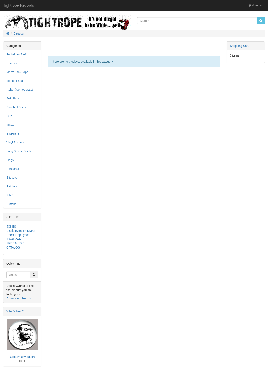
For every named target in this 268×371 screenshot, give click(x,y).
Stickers (11, 177)
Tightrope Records (18, 5)
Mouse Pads (14, 80)
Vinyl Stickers (15, 142)
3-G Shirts (13, 98)
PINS (9, 195)
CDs (9, 116)
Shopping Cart (239, 46)
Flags (10, 160)
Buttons (11, 204)
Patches (11, 186)
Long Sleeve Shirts (18, 151)
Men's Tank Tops (17, 72)
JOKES (11, 226)
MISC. (10, 124)
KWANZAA (13, 239)
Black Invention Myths (20, 230)
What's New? (15, 311)
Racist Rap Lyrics (17, 235)
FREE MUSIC (15, 243)
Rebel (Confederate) (19, 89)
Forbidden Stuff (16, 54)
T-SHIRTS (13, 133)
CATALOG (13, 247)
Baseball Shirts (16, 107)
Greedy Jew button (22, 356)
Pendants (12, 168)
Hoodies (11, 63)
